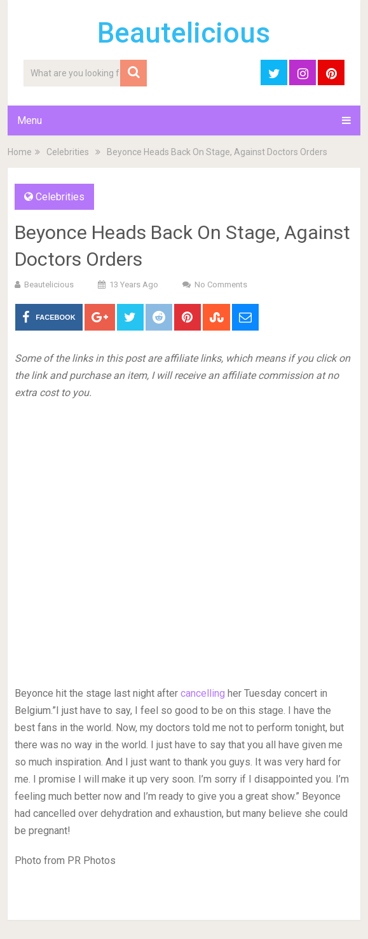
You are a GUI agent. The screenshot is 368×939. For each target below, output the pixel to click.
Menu (29, 120)
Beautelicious (183, 33)
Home (20, 152)
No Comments (220, 284)
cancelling (203, 693)
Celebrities (67, 152)
